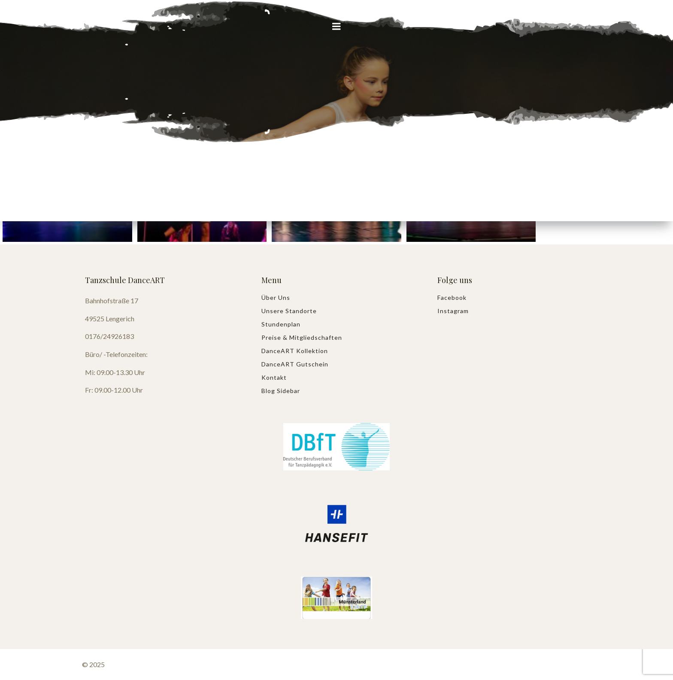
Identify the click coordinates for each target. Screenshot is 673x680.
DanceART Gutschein (294, 364)
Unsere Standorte (289, 310)
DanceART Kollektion (294, 350)
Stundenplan (280, 324)
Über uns (275, 297)
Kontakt (274, 377)
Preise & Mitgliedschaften (301, 337)
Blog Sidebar (280, 390)
